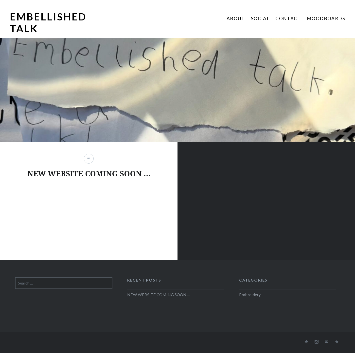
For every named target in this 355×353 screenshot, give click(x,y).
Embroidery (250, 294)
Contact (288, 18)
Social (260, 18)
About (236, 18)
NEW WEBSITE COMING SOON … (158, 294)
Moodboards (326, 18)
